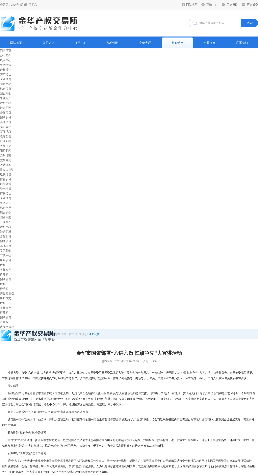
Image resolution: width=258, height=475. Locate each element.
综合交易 (5, 84)
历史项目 (232, 4)
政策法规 (5, 145)
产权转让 (5, 69)
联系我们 (242, 42)
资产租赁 (5, 64)
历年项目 (5, 260)
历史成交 (252, 4)
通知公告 (5, 136)
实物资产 (5, 269)
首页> (72, 334)
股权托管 (5, 174)
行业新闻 (5, 141)
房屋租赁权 (7, 293)
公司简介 (48, 42)
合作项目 (5, 112)
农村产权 (5, 103)
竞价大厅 (145, 42)
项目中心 (81, 42)
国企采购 (5, 93)
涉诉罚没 (5, 107)
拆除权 (4, 274)
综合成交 (5, 212)
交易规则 (5, 160)
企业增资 (5, 79)
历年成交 (5, 298)
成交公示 (5, 184)
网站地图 (191, 4)
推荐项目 (5, 179)
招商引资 (5, 279)
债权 (3, 284)
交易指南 (210, 42)
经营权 (4, 288)
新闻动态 (177, 42)
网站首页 (16, 42)
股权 (3, 264)
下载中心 (212, 4)
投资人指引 (7, 169)
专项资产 (5, 98)
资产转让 (5, 74)
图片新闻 (5, 150)
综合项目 (113, 42)
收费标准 (5, 164)
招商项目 (5, 117)
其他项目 (5, 122)
